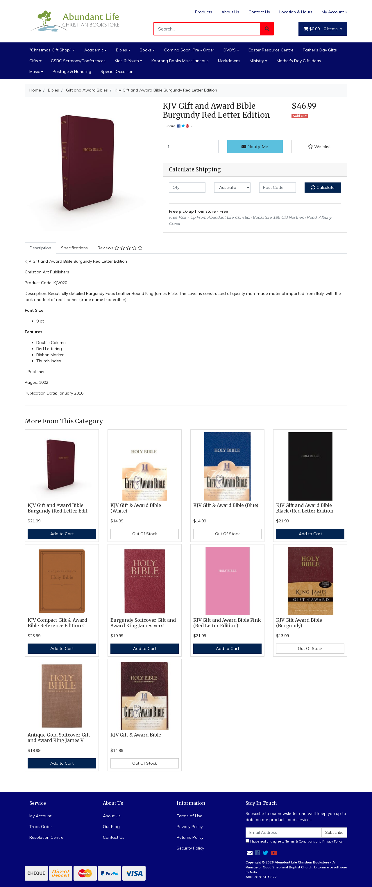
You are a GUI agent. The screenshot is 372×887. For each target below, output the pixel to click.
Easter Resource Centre (271, 50)
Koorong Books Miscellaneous (180, 60)
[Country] (232, 187)
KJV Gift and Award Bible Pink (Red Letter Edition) (227, 622)
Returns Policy (190, 837)
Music (34, 71)
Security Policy (190, 848)
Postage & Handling (72, 71)
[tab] (40, 248)
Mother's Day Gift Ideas (299, 60)
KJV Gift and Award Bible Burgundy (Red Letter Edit (57, 508)
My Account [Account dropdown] (333, 12)
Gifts (33, 60)
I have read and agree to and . (295, 841)
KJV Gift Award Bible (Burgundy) (299, 622)
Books (146, 50)
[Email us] (250, 852)
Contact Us (259, 12)
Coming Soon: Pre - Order (189, 50)
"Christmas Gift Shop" (50, 50)
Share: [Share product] (177, 126)
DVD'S (229, 50)
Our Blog (111, 826)
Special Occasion (117, 71)
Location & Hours (295, 12)
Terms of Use (189, 815)
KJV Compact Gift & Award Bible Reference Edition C (57, 622)
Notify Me (255, 146)
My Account (40, 815)
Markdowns (229, 60)
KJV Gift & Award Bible (135, 735)
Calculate (323, 187)
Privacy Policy (190, 826)
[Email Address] (284, 832)
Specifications (74, 247)
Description (40, 247)
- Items (321, 29)
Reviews (120, 247)
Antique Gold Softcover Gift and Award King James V (59, 737)
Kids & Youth (127, 60)
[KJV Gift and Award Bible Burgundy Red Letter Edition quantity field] (191, 146)
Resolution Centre (46, 837)
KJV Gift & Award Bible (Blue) (225, 505)
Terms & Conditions (300, 841)
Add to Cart (62, 533)
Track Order (40, 826)
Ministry (257, 60)
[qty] (187, 187)
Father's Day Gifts (320, 50)
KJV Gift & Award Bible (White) (135, 508)
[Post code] (277, 187)
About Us (230, 12)
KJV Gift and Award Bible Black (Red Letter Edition (304, 508)
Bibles (121, 50)
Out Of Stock (144, 533)
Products (203, 12)
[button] (319, 146)
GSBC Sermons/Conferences (78, 60)
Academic (93, 50)
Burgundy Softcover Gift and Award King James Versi (143, 622)
